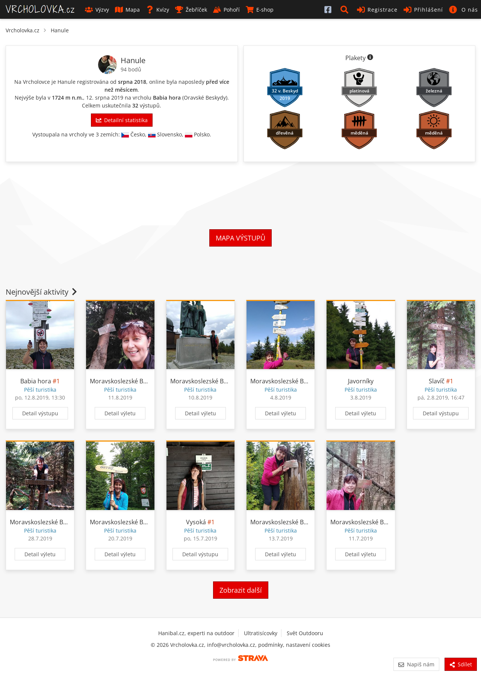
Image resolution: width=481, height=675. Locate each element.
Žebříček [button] (191, 10)
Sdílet (460, 664)
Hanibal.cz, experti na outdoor (196, 633)
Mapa (127, 10)
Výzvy (97, 10)
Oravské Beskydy (205, 97)
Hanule (60, 30)
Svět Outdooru (305, 633)
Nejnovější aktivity (42, 292)
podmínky (270, 644)
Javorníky (361, 381)
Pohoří (226, 10)
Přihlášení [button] (423, 10)
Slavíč (437, 381)
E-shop (260, 10)
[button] (345, 9)
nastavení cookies (308, 644)
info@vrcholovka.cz (231, 644)
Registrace (377, 10)
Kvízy (157, 10)
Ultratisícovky (260, 633)
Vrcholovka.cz (22, 30)
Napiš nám (416, 664)
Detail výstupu (40, 413)
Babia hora (167, 97)
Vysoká (196, 522)
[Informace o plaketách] (370, 58)
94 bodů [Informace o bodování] (131, 69)
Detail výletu (120, 413)
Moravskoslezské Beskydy (126, 381)
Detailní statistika (122, 120)
